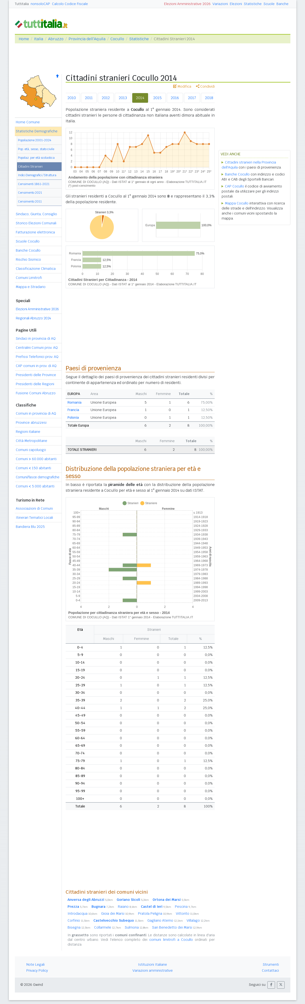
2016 (175, 97)
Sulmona (136, 927)
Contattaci (270, 970)
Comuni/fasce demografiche (37, 477)
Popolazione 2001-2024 (34, 140)
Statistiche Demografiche (37, 131)
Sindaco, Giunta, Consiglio (36, 214)
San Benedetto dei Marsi (177, 927)
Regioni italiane (28, 431)
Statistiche (253, 4)
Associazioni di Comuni (34, 508)
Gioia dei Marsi (117, 913)
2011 (89, 97)
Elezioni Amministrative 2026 (187, 4)
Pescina (185, 906)
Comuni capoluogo (31, 450)
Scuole (269, 4)
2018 (209, 97)
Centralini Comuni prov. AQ (37, 347)
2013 (123, 97)
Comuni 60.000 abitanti (36, 459)
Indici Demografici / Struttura (37, 175)
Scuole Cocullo (28, 241)
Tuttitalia (22, 4)
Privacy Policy (37, 970)
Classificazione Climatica (36, 268)
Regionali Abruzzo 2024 (33, 318)
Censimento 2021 (30, 193)
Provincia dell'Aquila (87, 38)
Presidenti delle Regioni (35, 384)
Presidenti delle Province (36, 375)
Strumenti (271, 964)
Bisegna (79, 927)
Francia (73, 410)
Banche (282, 4)
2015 (157, 97)
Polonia (73, 417)
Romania (74, 402)
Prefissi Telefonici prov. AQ (37, 357)
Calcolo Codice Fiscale (70, 4)
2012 (106, 97)
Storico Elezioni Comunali (36, 223)
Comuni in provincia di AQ (36, 413)
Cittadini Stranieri (30, 166)
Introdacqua (82, 913)
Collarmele (107, 927)
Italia (38, 38)
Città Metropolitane (31, 441)
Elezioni (236, 4)
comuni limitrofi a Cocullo (171, 939)
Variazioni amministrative (152, 970)
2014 (140, 97)
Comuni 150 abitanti (33, 468)
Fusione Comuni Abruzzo (36, 393)
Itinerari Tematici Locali (34, 517)
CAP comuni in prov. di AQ (36, 366)
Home (24, 38)
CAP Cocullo (234, 186)
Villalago (198, 920)
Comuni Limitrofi (29, 278)
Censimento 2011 (30, 201)
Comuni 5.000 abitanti (35, 486)
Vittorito (187, 913)
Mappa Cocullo (236, 203)
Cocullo (117, 38)
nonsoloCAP (40, 4)
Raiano (127, 906)
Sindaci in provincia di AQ (36, 338)
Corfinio (79, 920)
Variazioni (220, 4)
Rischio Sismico (28, 259)
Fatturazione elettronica (35, 232)
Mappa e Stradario (31, 287)
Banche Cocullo (28, 250)
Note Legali (35, 964)
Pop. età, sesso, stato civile (36, 149)
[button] (271, 985)
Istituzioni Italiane (152, 964)
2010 (72, 97)
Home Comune (28, 122)
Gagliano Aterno (165, 920)
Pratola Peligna (155, 913)
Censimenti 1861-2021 (33, 184)
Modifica (182, 86)
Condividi (205, 86)
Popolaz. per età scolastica (36, 158)
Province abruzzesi (31, 422)
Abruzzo (55, 38)
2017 (192, 97)
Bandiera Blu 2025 (30, 527)
